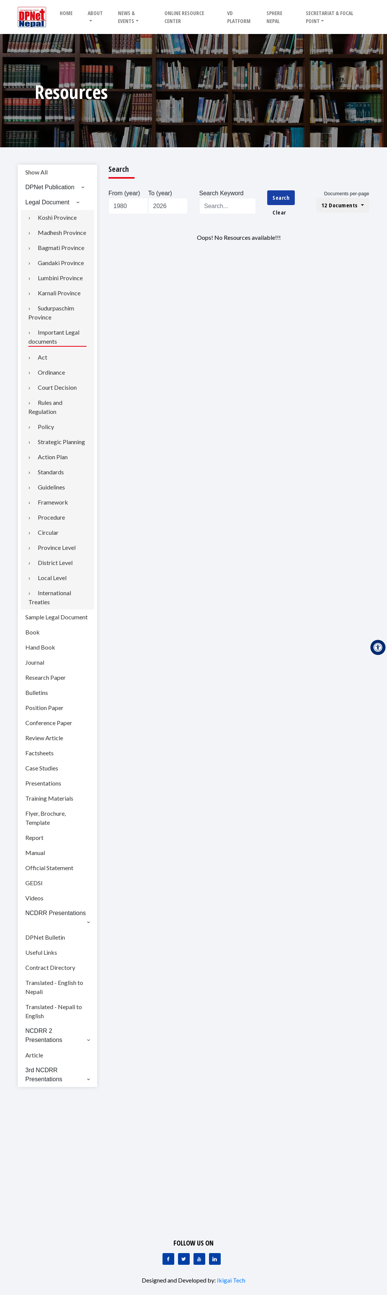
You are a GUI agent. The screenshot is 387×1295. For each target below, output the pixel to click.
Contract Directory (50, 967)
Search (280, 197)
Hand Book (40, 647)
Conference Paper (48, 722)
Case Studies (41, 768)
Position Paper (44, 707)
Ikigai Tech (231, 1280)
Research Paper (45, 677)
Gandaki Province (61, 262)
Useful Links (41, 952)
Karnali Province (59, 292)
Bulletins (36, 692)
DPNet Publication (49, 187)
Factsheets (39, 752)
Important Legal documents (53, 337)
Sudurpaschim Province (51, 312)
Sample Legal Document (56, 616)
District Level (55, 562)
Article (34, 1055)
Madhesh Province (62, 232)
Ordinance (51, 372)
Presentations (43, 783)
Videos (34, 897)
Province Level (57, 547)
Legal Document (47, 202)
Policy (46, 426)
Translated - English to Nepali (54, 987)
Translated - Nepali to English (53, 1011)
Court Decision (57, 387)
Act (42, 357)
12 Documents (341, 205)
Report (34, 837)
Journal (34, 662)
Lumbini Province (60, 277)
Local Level (52, 577)
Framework (53, 502)
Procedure (51, 517)
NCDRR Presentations (55, 913)
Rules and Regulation (45, 407)
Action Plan (53, 456)
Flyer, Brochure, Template (45, 818)
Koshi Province (57, 217)
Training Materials (49, 798)
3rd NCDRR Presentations (43, 1074)
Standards (51, 471)
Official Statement (49, 867)
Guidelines (51, 487)
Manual (35, 852)
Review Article (44, 737)
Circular (48, 532)
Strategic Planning (61, 441)
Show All (36, 172)
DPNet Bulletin (45, 937)
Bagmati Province (61, 247)
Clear (279, 212)
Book (32, 632)
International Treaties (49, 597)
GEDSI (34, 882)
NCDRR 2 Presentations (43, 1035)
